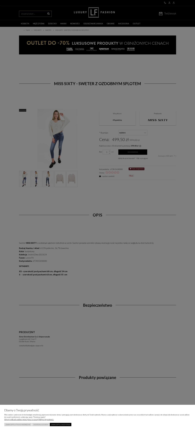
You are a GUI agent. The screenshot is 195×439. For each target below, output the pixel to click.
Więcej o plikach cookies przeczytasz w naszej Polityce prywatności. (29, 419)
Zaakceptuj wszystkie (60, 425)
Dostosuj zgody (41, 425)
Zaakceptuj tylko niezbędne (18, 425)
